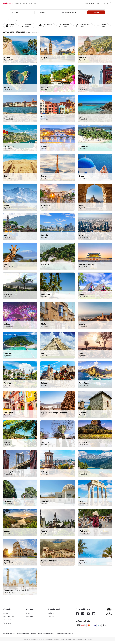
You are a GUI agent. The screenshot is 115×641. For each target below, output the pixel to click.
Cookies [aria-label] (33, 633)
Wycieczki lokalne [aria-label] (7, 20)
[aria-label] (8, 3)
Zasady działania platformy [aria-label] (45, 633)
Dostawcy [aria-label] (52, 616)
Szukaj (96, 12)
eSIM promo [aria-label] (7, 620)
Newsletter (29, 616)
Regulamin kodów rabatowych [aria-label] (64, 633)
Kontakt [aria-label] (5, 613)
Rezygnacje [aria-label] (7, 623)
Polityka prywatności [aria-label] (23, 633)
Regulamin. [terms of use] (88, 639)
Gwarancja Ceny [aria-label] (8, 616)
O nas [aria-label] (28, 613)
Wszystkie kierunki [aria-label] (19, 20)
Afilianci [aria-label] (51, 613)
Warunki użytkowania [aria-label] (9, 633)
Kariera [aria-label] (28, 620)
